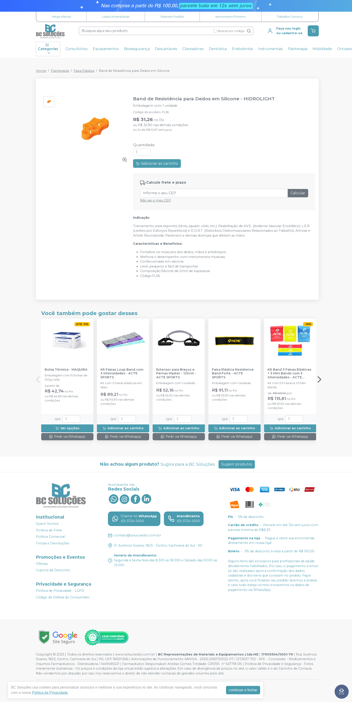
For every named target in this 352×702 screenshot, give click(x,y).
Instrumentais (270, 49)
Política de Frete (49, 530)
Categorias (48, 49)
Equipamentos (106, 49)
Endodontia (242, 49)
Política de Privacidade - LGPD (60, 591)
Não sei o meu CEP (155, 200)
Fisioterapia (297, 49)
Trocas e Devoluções (52, 543)
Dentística (218, 49)
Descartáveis (166, 49)
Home (41, 71)
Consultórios (76, 49)
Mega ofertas (61, 16)
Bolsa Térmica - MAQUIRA (66, 370)
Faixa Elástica (84, 71)
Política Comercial (50, 537)
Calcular (298, 193)
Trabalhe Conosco (290, 16)
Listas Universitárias (115, 16)
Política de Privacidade (50, 693)
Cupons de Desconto (53, 570)
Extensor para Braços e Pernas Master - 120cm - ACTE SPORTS (176, 373)
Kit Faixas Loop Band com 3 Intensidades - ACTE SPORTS (121, 373)
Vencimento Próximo (230, 16)
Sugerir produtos (236, 464)
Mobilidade (322, 49)
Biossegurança (137, 49)
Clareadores (193, 49)
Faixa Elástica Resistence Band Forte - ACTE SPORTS (233, 373)
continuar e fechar (243, 690)
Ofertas (42, 564)
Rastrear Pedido (172, 16)
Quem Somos (47, 524)
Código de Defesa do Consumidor (63, 597)
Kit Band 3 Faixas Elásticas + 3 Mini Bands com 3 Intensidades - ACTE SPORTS (289, 373)
